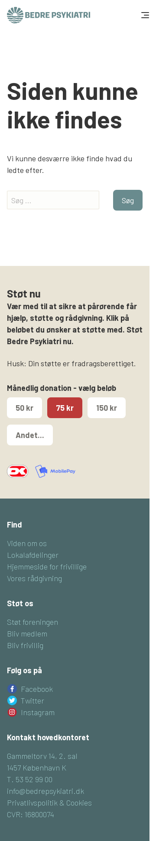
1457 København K (36, 767)
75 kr (65, 408)
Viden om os (27, 543)
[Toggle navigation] (144, 15)
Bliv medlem (27, 633)
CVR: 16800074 (30, 814)
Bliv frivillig (25, 645)
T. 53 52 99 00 (29, 779)
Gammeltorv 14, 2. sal (42, 756)
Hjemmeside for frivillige (47, 566)
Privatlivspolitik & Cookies (49, 802)
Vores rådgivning (34, 578)
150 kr (106, 408)
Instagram (38, 712)
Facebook (37, 689)
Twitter (32, 700)
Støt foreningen (32, 622)
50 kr (24, 408)
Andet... (30, 435)
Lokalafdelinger (32, 555)
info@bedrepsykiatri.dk (45, 791)
